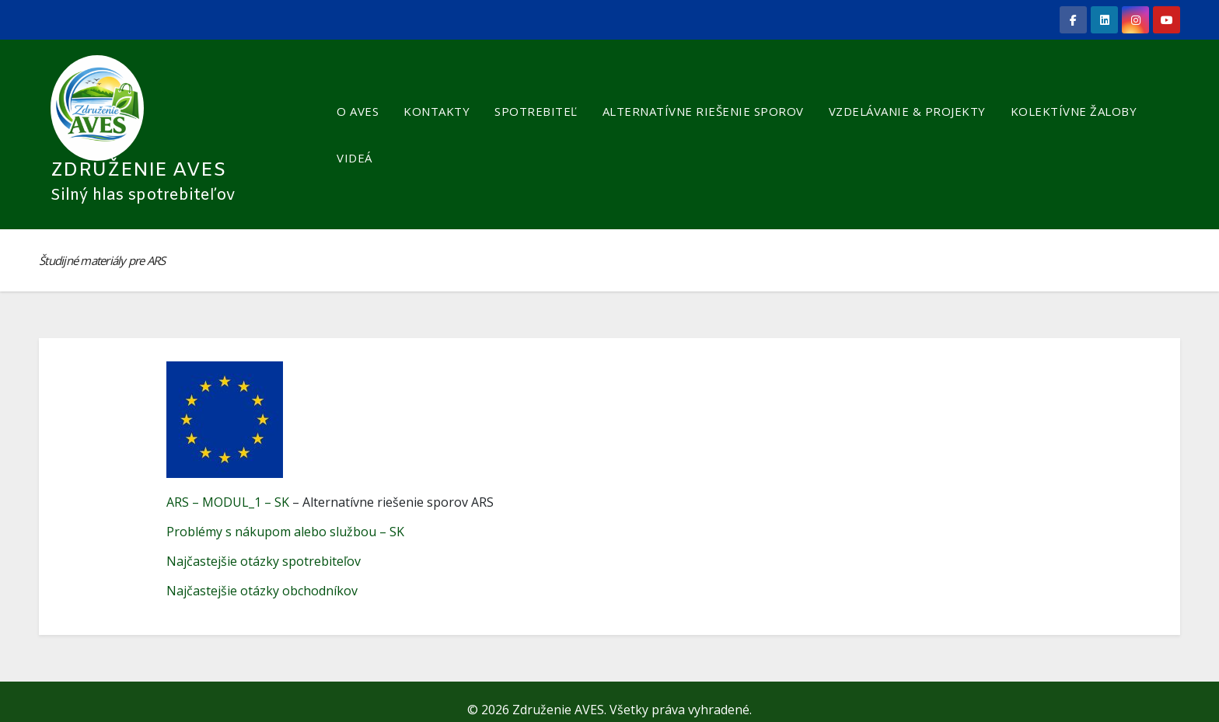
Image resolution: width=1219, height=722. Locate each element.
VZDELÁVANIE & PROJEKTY (907, 111)
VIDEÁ (354, 158)
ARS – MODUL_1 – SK (227, 502)
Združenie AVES (138, 170)
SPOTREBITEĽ (536, 111)
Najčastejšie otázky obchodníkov (262, 590)
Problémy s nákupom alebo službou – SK (285, 531)
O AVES (358, 111)
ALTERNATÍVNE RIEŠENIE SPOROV (703, 111)
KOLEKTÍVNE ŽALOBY (1074, 111)
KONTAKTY (436, 111)
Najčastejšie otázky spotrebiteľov (263, 561)
